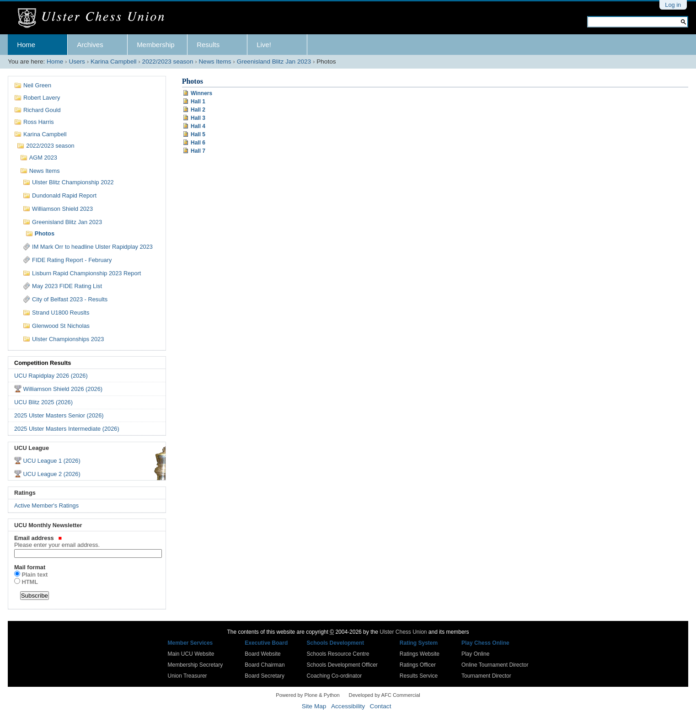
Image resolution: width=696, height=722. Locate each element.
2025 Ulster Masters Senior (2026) (59, 415)
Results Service (419, 676)
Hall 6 (198, 142)
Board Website (263, 654)
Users (77, 61)
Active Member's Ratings (46, 505)
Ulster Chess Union (403, 632)
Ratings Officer (418, 665)
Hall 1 (198, 101)
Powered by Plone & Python (307, 695)
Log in (673, 4)
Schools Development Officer (342, 665)
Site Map (314, 706)
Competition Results (42, 362)
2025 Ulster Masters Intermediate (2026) (66, 428)
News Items (215, 61)
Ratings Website (419, 654)
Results (208, 44)
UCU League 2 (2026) (51, 474)
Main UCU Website (191, 654)
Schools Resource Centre (338, 654)
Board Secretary (264, 676)
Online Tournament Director (495, 665)
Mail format (29, 567)
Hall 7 (198, 151)
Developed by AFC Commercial (384, 695)
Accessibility (348, 706)
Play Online (475, 654)
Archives (90, 44)
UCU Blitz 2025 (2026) (43, 402)
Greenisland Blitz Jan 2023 (274, 61)
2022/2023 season (167, 61)
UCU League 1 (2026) (51, 460)
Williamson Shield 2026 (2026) (62, 388)
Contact (380, 706)
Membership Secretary (195, 665)
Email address (87, 541)
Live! (264, 44)
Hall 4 (198, 126)
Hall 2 (198, 110)
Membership (156, 44)
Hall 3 (198, 118)
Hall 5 (198, 134)
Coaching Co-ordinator (334, 676)
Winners (201, 93)
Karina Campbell (114, 61)
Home (26, 44)
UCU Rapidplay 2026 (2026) (51, 375)
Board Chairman (264, 665)
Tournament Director (486, 676)
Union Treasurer (187, 676)
